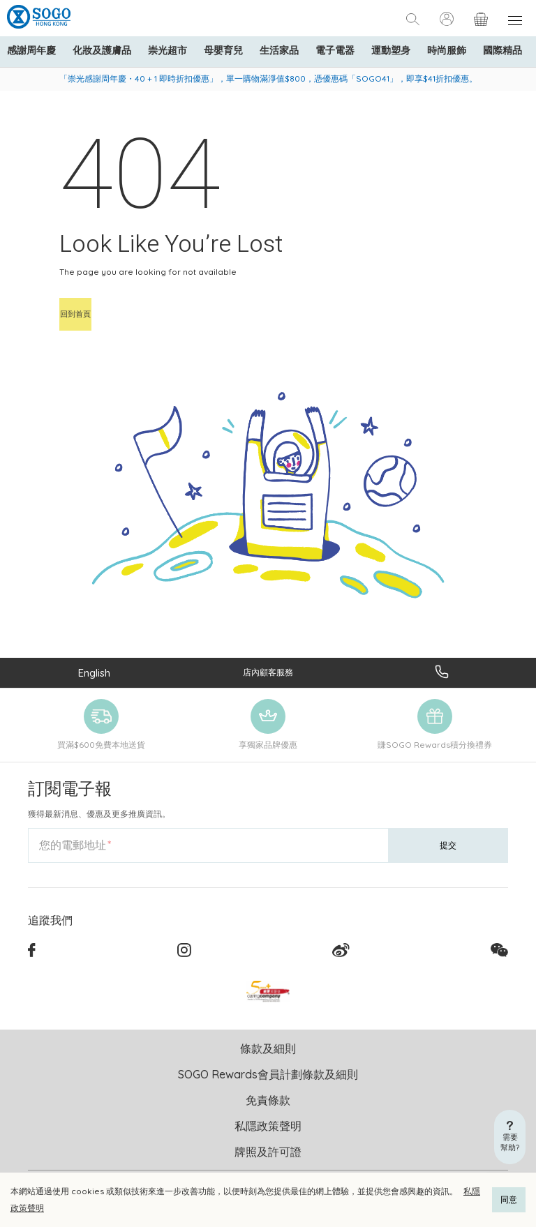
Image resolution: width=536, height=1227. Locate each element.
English (94, 672)
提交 (448, 845)
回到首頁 (75, 314)
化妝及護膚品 (102, 50)
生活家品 (279, 50)
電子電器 (335, 50)
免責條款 (268, 1100)
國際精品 (502, 50)
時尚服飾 (446, 50)
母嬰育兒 (223, 50)
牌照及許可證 (268, 1152)
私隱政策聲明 (268, 1126)
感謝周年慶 (31, 50)
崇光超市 (167, 50)
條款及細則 (268, 1048)
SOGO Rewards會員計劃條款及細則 (268, 1074)
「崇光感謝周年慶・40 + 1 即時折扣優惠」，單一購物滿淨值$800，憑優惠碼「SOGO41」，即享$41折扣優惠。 (268, 78)
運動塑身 (390, 50)
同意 (508, 1199)
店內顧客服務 (268, 672)
